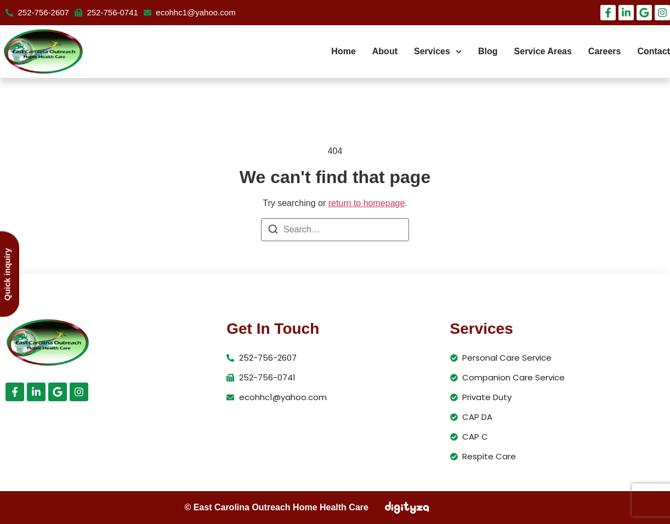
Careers (604, 51)
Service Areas (543, 51)
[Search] (273, 231)
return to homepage (366, 203)
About (385, 51)
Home (343, 51)
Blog (488, 51)
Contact (653, 51)
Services (438, 51)
